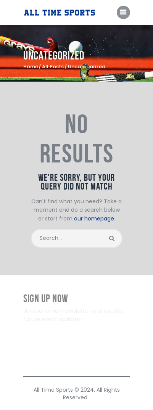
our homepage (94, 218)
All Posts (53, 66)
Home (30, 66)
